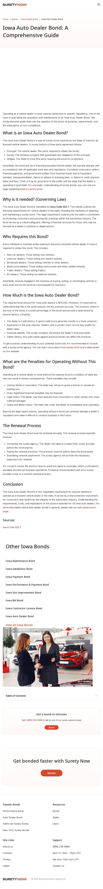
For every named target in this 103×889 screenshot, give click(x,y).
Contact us (58, 865)
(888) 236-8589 (61, 846)
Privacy (7, 859)
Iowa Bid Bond (14, 600)
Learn (56, 823)
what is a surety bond (30, 189)
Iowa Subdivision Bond (19, 568)
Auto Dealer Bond (29, 19)
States (56, 817)
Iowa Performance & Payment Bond (27, 584)
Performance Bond (13, 811)
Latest (6, 865)
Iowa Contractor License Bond (24, 608)
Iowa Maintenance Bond (20, 561)
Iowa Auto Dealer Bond (20, 616)
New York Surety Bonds (16, 830)
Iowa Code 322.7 (12, 527)
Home (5, 19)
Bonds (15, 19)
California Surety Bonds (15, 823)
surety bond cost (75, 347)
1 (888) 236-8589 (34, 720)
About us (8, 846)
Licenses (7, 853)
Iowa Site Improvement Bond (23, 592)
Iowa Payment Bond (18, 576)
